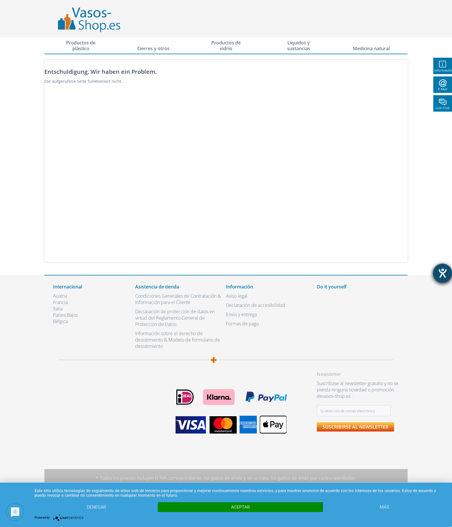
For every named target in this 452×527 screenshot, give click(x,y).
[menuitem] (80, 45)
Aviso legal (236, 296)
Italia (58, 308)
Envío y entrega (241, 314)
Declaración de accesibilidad (255, 305)
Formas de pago (242, 323)
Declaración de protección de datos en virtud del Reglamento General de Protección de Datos (175, 317)
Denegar (96, 507)
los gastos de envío (223, 478)
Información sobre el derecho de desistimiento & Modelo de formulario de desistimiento (177, 339)
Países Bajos (65, 315)
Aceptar (240, 507)
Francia (60, 302)
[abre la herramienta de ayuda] (442, 273)
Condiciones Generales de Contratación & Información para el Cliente (178, 299)
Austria (60, 296)
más (384, 507)
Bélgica (60, 321)
